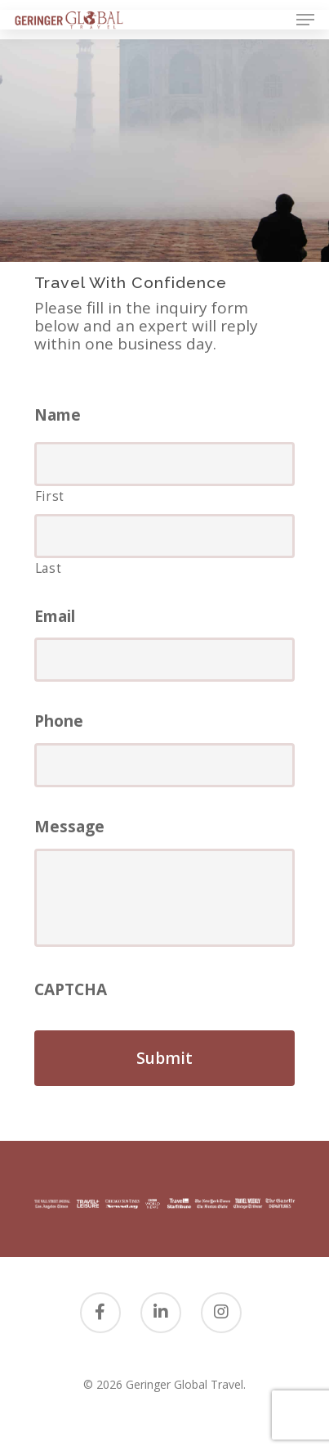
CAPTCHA (70, 990)
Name (57, 415)
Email (54, 616)
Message (69, 827)
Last (48, 568)
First (49, 496)
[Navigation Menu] (305, 19)
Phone (58, 721)
